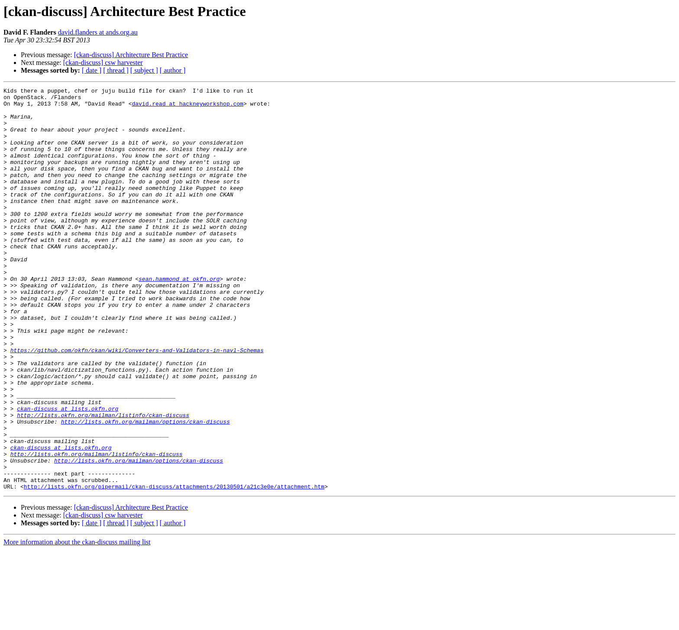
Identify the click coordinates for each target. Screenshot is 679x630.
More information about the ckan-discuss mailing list (77, 622)
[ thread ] (116, 70)
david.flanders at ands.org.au (98, 32)
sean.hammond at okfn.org (179, 317)
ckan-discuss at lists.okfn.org (67, 473)
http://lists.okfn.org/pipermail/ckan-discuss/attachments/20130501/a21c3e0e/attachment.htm (174, 567)
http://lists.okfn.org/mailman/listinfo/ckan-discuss (103, 481)
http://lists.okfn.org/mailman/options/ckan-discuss (145, 489)
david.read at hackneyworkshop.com (187, 107)
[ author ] (173, 70)
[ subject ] (144, 70)
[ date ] (91, 70)
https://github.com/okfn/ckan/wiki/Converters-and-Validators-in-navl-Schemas (137, 403)
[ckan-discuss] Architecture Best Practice (131, 54)
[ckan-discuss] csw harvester (103, 62)
